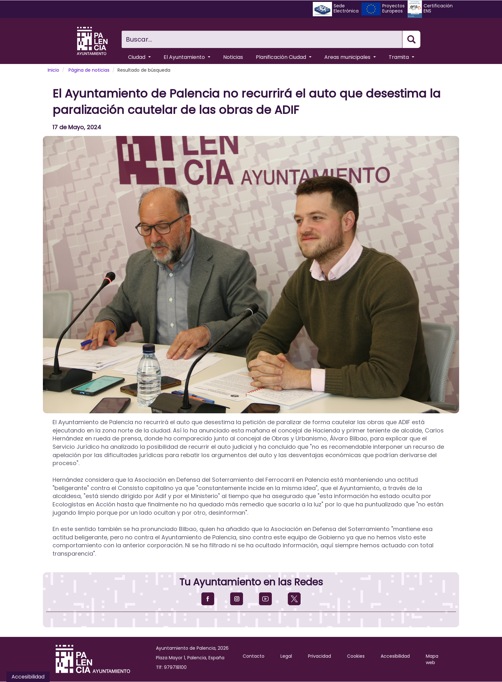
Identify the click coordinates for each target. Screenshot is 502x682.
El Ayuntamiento (187, 57)
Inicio (53, 70)
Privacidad (319, 656)
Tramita (401, 57)
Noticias (233, 57)
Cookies (356, 656)
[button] (251, 274)
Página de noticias (89, 70)
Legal (286, 656)
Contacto (253, 656)
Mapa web (432, 659)
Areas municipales (350, 57)
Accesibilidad (395, 656)
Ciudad (139, 57)
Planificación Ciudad (284, 57)
